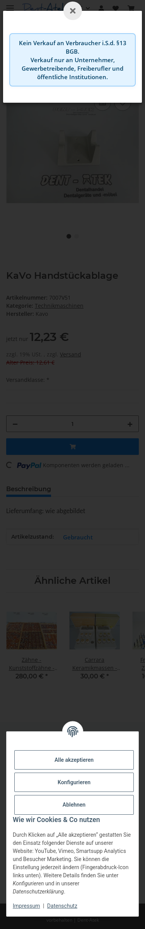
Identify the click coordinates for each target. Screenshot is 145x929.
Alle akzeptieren (74, 760)
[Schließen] (72, 11)
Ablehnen (74, 805)
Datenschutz (62, 906)
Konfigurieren (74, 782)
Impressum (26, 906)
